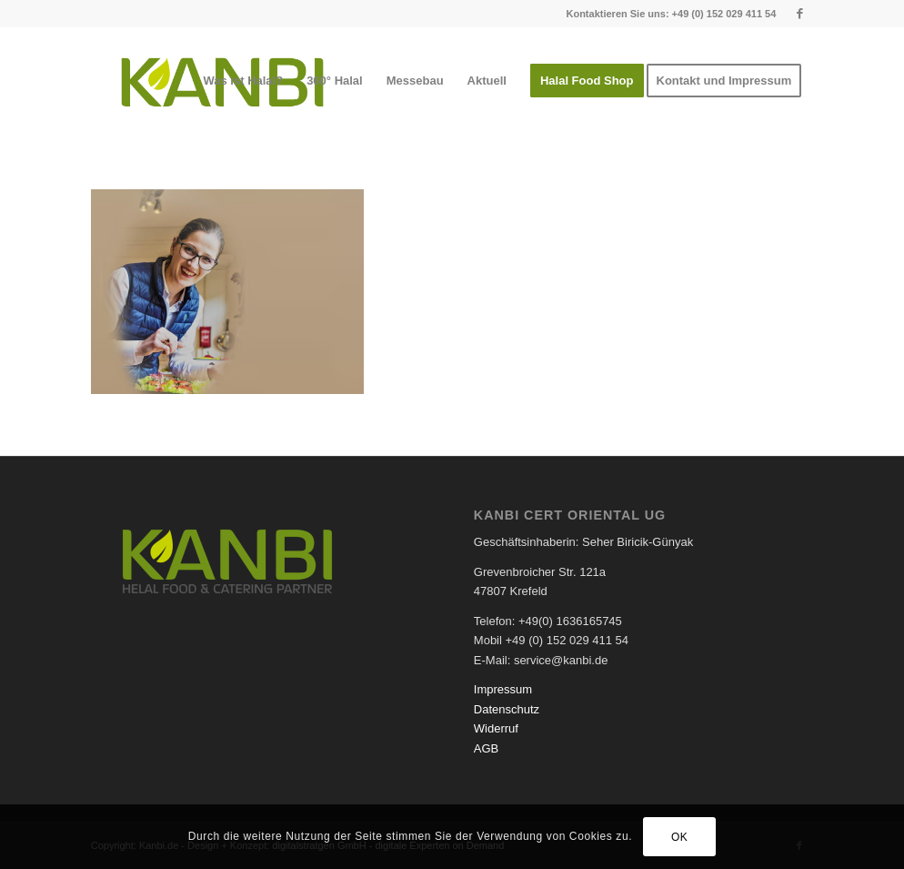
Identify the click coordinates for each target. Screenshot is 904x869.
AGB (486, 748)
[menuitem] (243, 81)
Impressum (503, 689)
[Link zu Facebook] (799, 13)
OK (679, 837)
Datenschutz (506, 709)
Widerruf (496, 728)
